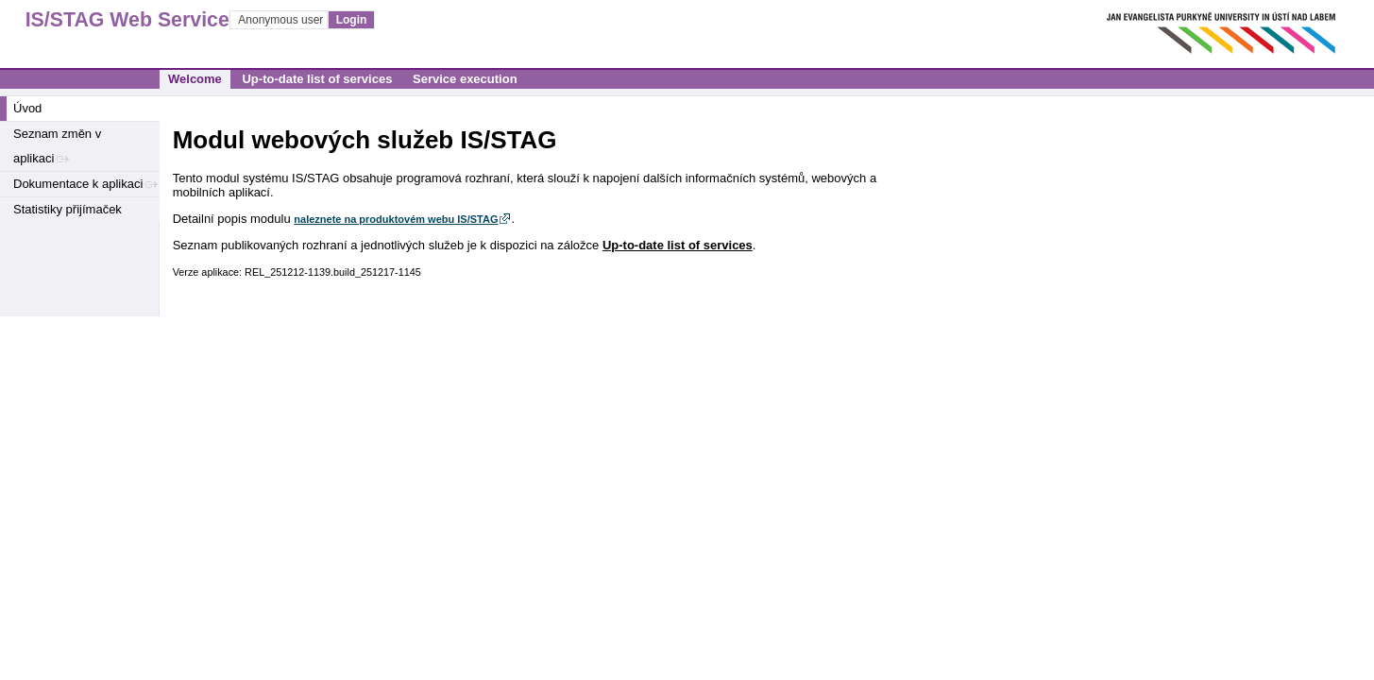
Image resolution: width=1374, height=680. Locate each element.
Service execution (465, 79)
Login (351, 19)
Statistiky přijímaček (67, 209)
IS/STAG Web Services (109, 19)
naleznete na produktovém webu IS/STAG (396, 219)
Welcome (195, 79)
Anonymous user (282, 19)
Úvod (27, 108)
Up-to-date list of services (317, 79)
